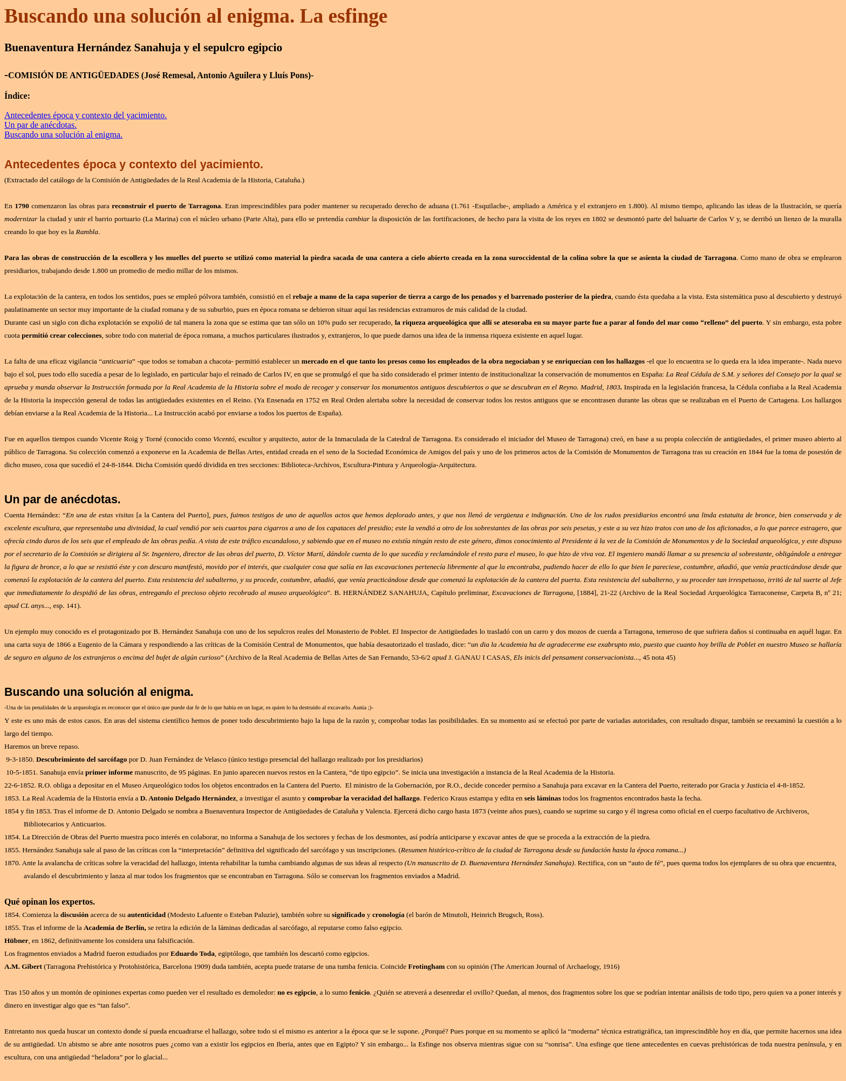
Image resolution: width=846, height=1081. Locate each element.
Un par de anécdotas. (40, 124)
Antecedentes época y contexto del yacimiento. (85, 115)
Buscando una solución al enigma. (63, 134)
